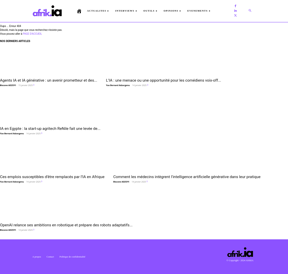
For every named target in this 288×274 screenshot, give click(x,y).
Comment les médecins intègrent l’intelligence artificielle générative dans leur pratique (187, 177)
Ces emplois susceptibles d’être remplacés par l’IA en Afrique (52, 177)
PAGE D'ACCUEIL (32, 33)
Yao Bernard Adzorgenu (118, 85)
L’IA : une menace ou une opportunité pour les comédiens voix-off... (163, 80)
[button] (249, 10)
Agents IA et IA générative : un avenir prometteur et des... (48, 80)
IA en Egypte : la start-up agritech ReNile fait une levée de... (50, 128)
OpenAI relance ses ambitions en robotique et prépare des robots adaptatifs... (66, 225)
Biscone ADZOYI (8, 85)
